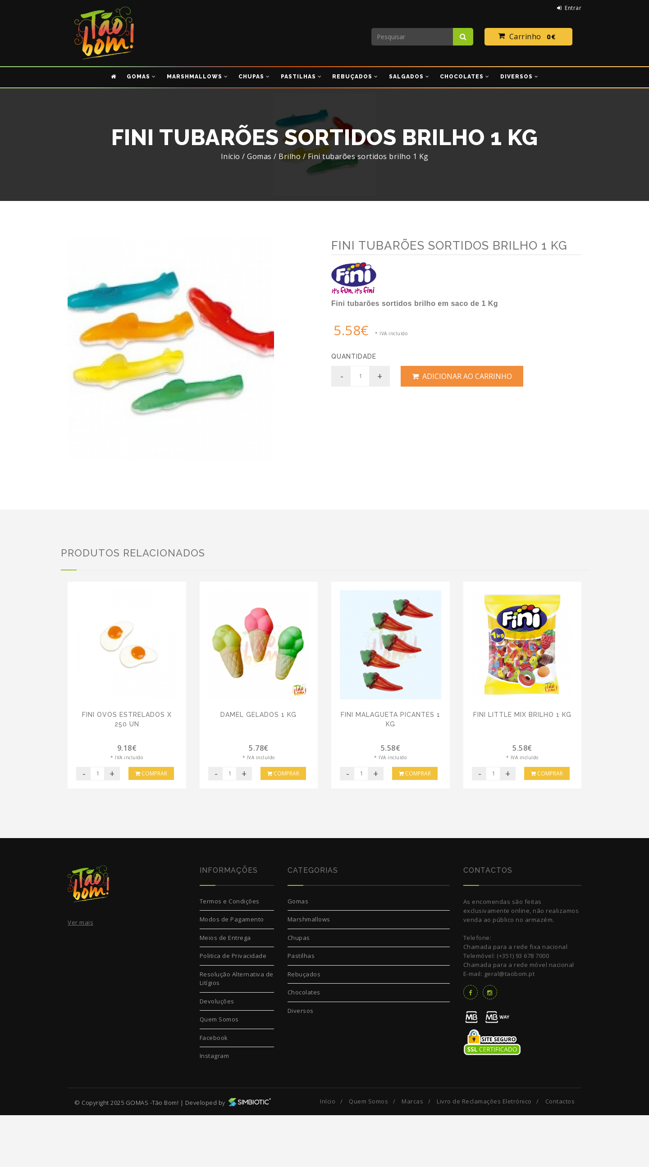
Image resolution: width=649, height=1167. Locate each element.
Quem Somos (219, 1071)
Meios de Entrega (225, 989)
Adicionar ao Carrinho (462, 376)
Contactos (560, 1153)
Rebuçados (304, 1026)
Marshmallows (309, 971)
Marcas (412, 1153)
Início (230, 156)
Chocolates (304, 1044)
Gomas (298, 953)
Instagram (214, 1108)
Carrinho (528, 37)
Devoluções (217, 1053)
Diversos (301, 1062)
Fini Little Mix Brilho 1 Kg (522, 766)
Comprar (151, 825)
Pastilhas (301, 1008)
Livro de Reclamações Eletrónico (484, 1153)
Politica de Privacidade (233, 1008)
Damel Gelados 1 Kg (258, 766)
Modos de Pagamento (232, 971)
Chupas (299, 989)
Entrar (569, 8)
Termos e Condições (230, 953)
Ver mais (80, 975)
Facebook (214, 1089)
